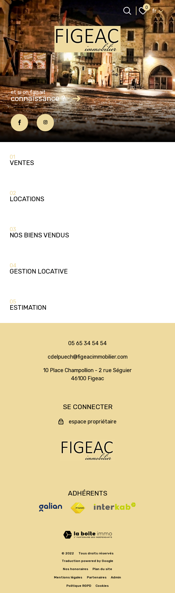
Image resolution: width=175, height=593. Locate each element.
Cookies (102, 586)
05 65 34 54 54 (87, 343)
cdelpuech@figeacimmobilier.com (88, 356)
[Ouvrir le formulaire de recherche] (127, 10)
